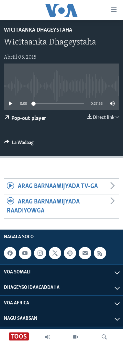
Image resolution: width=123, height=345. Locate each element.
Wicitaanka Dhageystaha (38, 30)
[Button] (19, 144)
